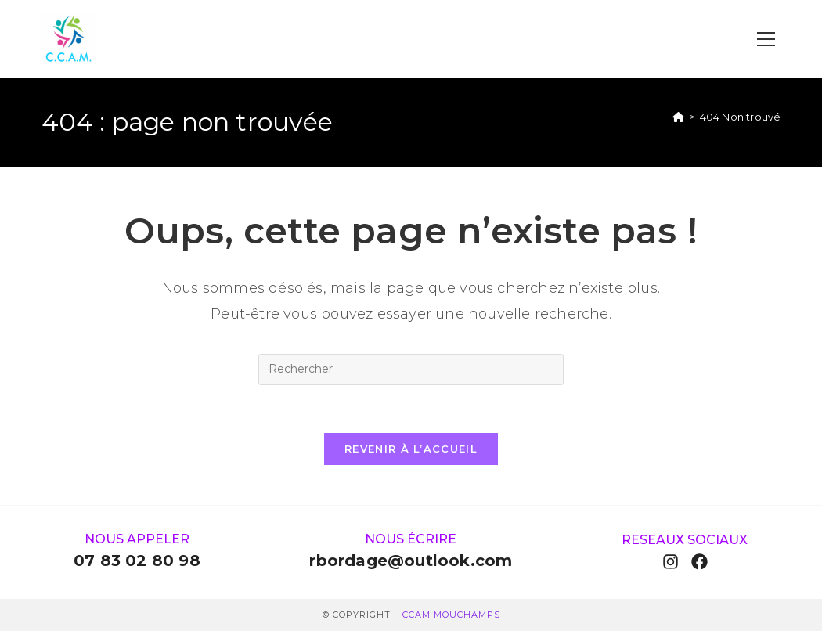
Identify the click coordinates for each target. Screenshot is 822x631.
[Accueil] (678, 116)
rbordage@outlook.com (410, 560)
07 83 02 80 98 (137, 560)
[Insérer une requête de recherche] (411, 369)
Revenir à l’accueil (411, 448)
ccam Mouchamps (451, 614)
